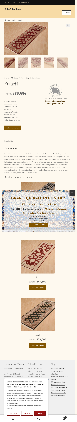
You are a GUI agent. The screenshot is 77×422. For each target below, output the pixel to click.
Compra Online (29, 213)
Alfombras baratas (38, 225)
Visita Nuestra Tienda (45, 213)
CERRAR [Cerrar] (72, 193)
